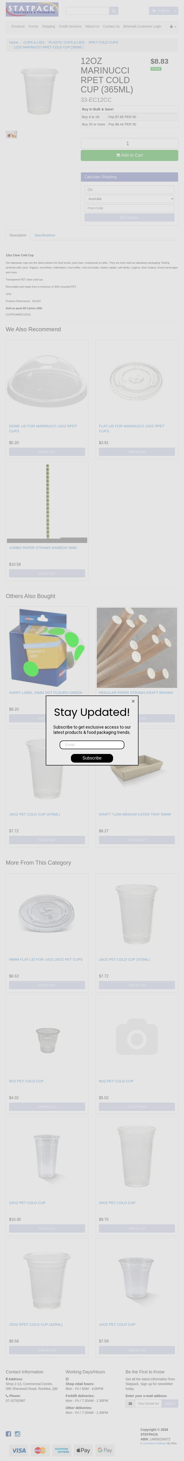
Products (18, 26)
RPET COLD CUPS (103, 42)
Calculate (129, 217)
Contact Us (111, 26)
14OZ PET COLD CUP (117, 1324)
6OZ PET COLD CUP (26, 1081)
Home (13, 42)
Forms (33, 26)
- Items (160, 11)
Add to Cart (129, 155)
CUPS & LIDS (33, 42)
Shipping (48, 26)
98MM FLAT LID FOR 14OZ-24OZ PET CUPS (46, 959)
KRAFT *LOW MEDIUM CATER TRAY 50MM (135, 814)
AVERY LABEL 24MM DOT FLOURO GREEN (45, 693)
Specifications (44, 235)
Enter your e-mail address (146, 1396)
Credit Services (70, 26)
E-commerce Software (154, 1443)
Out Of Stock (136, 1107)
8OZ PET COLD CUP (116, 1081)
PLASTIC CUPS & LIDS (66, 42)
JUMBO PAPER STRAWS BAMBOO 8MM (43, 548)
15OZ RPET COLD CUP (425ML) (36, 1324)
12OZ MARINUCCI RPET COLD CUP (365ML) (48, 47)
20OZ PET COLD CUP (117, 1203)
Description (18, 235)
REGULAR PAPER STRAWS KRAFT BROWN (136, 693)
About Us (92, 26)
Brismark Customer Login (142, 26)
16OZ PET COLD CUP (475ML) (34, 814)
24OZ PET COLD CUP (27, 1203)
